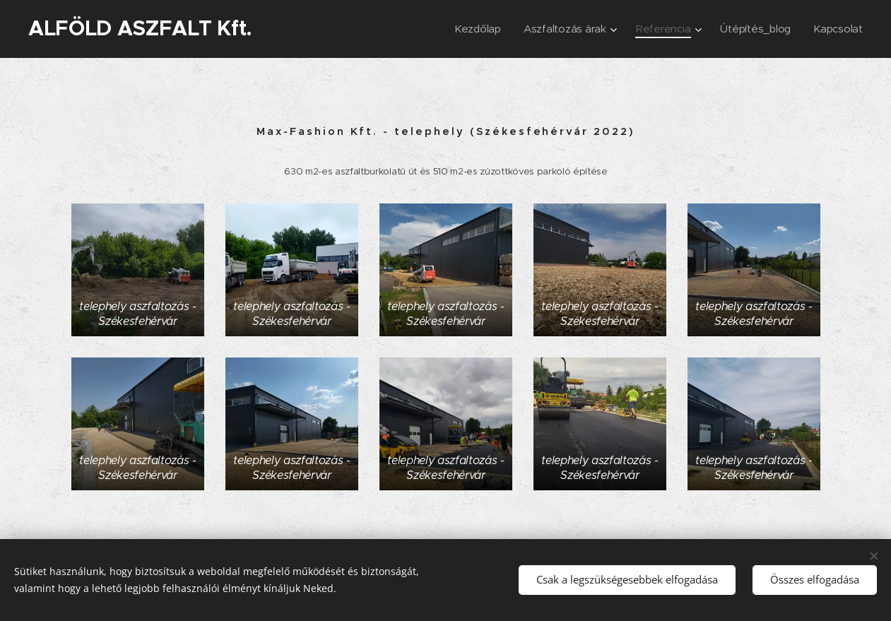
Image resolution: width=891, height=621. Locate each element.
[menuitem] (472, 29)
